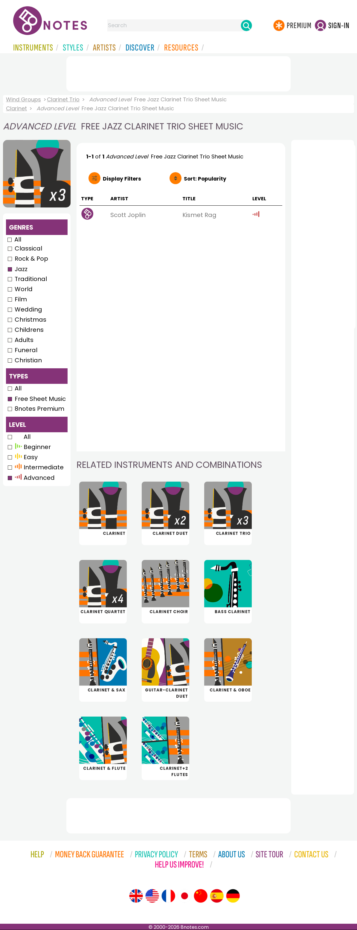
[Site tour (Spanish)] (216, 895)
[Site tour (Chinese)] (200, 895)
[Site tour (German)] (232, 895)
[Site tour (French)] (168, 895)
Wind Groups (23, 99)
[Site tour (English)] (136, 895)
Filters (122, 178)
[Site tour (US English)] (152, 895)
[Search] (246, 25)
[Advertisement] (178, 72)
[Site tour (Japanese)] (184, 895)
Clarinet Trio (63, 99)
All (17, 239)
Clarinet (16, 108)
